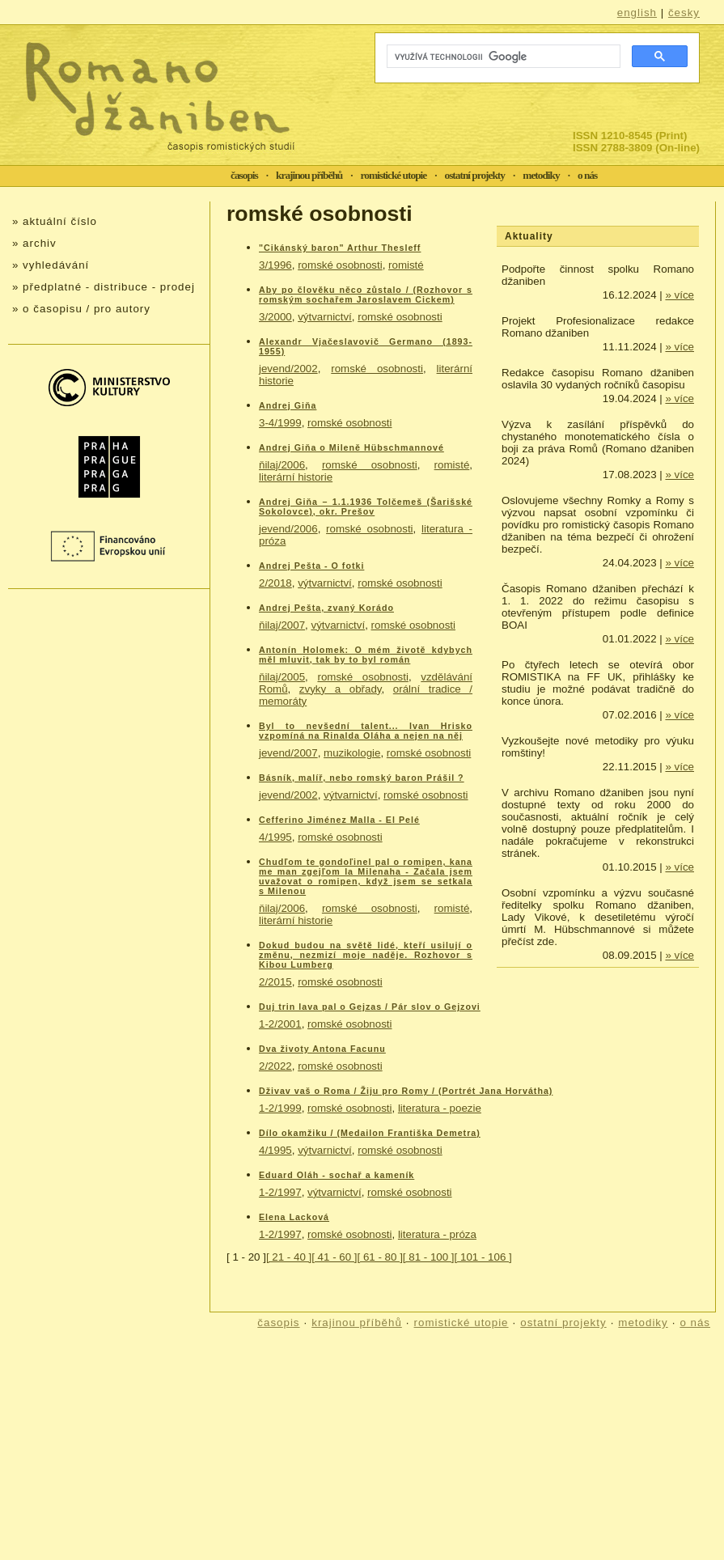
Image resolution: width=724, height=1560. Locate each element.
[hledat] (502, 56)
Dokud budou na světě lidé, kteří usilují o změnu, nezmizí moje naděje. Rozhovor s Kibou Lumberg (365, 954)
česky (684, 12)
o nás (587, 175)
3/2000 (275, 317)
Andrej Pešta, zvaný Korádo (326, 608)
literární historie (295, 477)
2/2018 (275, 583)
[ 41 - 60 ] (334, 1257)
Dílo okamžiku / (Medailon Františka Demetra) (370, 1133)
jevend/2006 (288, 529)
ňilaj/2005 (282, 677)
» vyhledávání (50, 265)
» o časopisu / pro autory (81, 309)
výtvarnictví (325, 317)
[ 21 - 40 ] (288, 1257)
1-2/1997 (280, 1192)
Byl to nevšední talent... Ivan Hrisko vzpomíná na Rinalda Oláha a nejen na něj (365, 730)
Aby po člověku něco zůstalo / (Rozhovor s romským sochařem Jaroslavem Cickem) (365, 294)
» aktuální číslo (54, 221)
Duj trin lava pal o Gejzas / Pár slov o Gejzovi (370, 1006)
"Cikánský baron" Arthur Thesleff (340, 247)
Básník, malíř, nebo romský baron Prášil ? (361, 777)
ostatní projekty (475, 175)
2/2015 (275, 982)
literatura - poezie (439, 1108)
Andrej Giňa (287, 405)
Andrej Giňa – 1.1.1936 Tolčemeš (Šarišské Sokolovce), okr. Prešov (365, 506)
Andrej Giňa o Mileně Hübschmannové (351, 447)
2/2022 (275, 1066)
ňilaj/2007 (282, 625)
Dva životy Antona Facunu (322, 1048)
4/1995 (275, 837)
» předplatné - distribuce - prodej (103, 287)
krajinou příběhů (309, 175)
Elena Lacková (294, 1217)
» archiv (34, 243)
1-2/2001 (280, 1024)
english (637, 12)
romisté (406, 265)
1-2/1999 (280, 1108)
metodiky (541, 175)
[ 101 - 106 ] (483, 1257)
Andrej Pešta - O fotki (311, 565)
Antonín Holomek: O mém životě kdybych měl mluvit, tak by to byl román (365, 654)
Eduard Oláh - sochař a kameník (336, 1175)
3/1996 (275, 265)
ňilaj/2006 (282, 465)
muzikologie (352, 753)
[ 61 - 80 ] (380, 1257)
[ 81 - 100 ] (429, 1257)
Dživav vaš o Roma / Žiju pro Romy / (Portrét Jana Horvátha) (406, 1091)
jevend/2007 (288, 753)
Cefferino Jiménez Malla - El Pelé (339, 820)
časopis (244, 175)
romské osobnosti (340, 265)
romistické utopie (394, 175)
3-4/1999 (280, 423)
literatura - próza (437, 1234)
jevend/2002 (288, 368)
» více (679, 295)
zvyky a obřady (340, 689)
